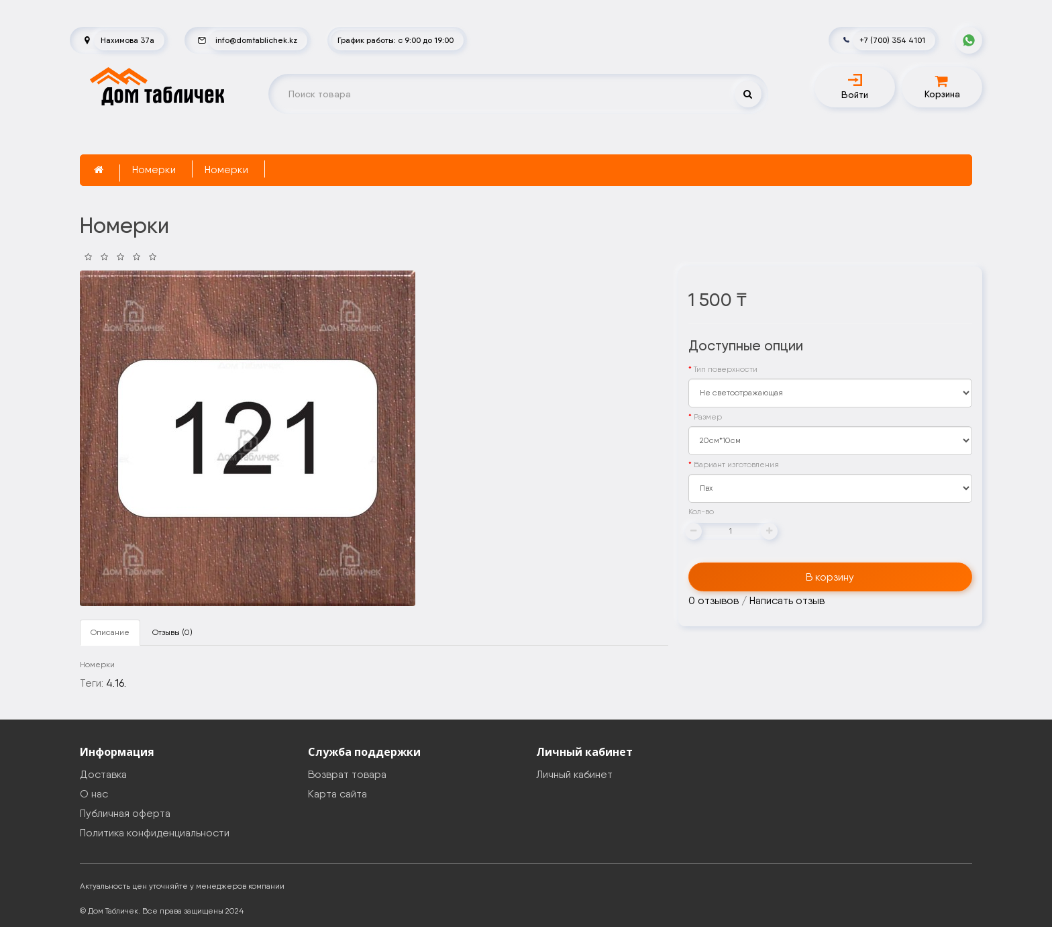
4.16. (116, 683)
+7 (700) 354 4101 (892, 40)
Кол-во (701, 511)
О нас (94, 793)
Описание (110, 632)
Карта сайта (337, 793)
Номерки (154, 169)
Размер (708, 417)
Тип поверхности (725, 369)
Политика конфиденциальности (154, 832)
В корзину (830, 577)
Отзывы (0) (172, 632)
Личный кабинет (574, 774)
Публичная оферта (125, 813)
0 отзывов (713, 600)
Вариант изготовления (736, 464)
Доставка (103, 774)
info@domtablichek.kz (256, 40)
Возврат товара (347, 774)
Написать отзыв (787, 600)
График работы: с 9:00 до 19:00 (395, 40)
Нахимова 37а (127, 40)
